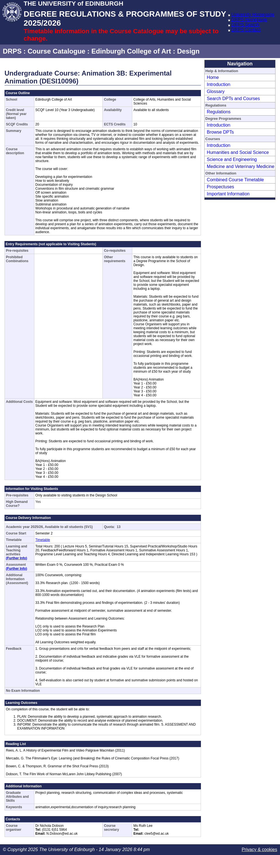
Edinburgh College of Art (131, 51)
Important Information (228, 193)
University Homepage (252, 14)
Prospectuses (220, 186)
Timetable (42, 540)
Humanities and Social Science (238, 152)
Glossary (216, 91)
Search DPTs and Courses (233, 98)
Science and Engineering (232, 159)
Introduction (218, 84)
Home (213, 77)
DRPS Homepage (249, 19)
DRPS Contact (246, 29)
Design (188, 51)
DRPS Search (245, 24)
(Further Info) (16, 558)
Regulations (219, 111)
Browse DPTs (220, 132)
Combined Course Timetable (235, 179)
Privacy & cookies (259, 849)
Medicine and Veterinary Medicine (240, 166)
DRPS (12, 51)
